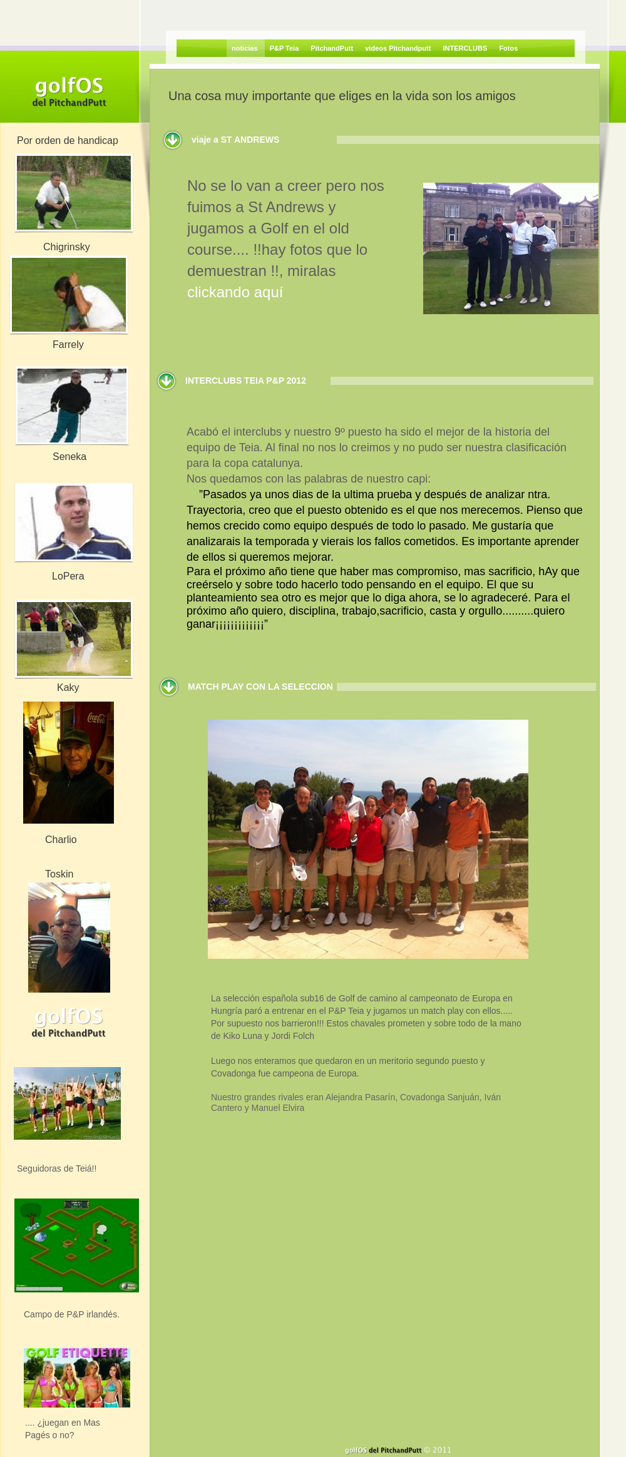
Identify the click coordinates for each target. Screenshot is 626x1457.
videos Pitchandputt (399, 48)
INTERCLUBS (466, 48)
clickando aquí (235, 292)
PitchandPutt (332, 48)
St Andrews (250, 65)
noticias (246, 48)
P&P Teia (285, 48)
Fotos (508, 48)
